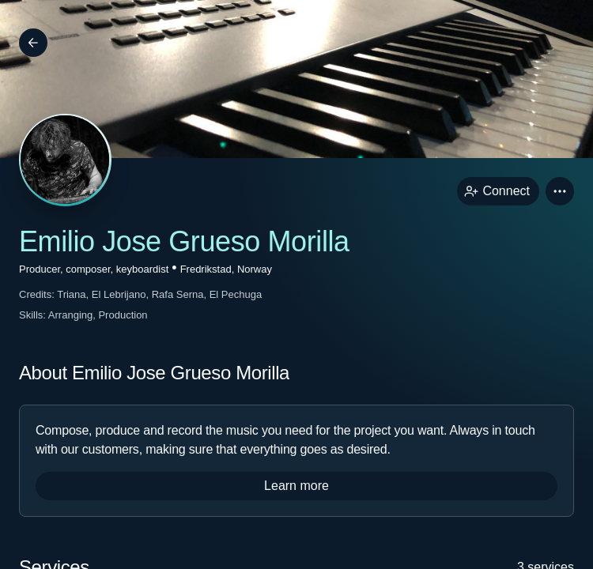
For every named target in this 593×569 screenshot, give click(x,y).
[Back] (33, 42)
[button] (560, 191)
